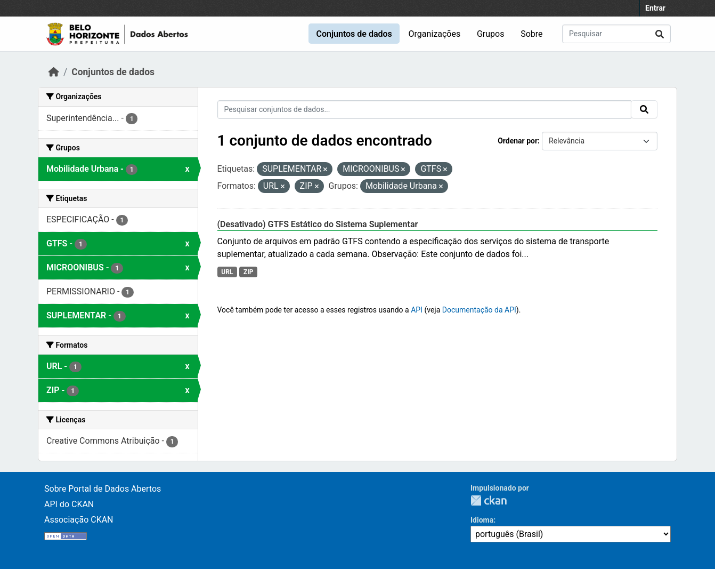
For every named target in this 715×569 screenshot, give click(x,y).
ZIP (248, 272)
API (417, 310)
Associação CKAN (78, 520)
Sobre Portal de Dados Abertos (102, 489)
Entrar (655, 8)
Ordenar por (518, 141)
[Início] (53, 72)
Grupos (491, 34)
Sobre (531, 34)
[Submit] (659, 34)
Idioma (481, 520)
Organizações (435, 34)
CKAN (488, 500)
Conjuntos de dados (354, 34)
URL (227, 272)
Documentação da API (479, 310)
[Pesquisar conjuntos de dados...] (616, 34)
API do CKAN (69, 504)
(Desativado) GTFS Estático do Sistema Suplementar (317, 224)
